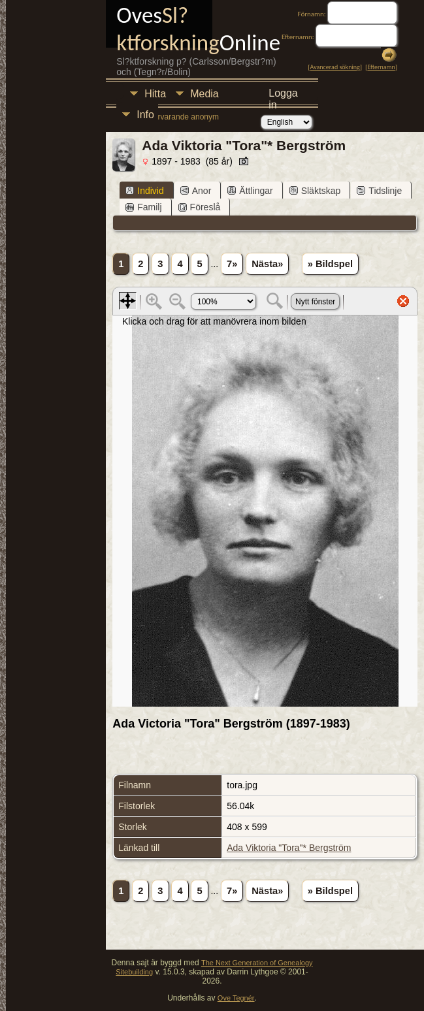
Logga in (283, 95)
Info (145, 114)
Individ (144, 190)
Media (204, 93)
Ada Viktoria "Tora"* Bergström (289, 848)
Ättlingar (249, 190)
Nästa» (267, 264)
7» (232, 264)
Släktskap (315, 190)
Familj (143, 207)
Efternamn (381, 67)
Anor (196, 190)
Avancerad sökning (335, 67)
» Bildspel (330, 264)
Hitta (155, 93)
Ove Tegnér (236, 998)
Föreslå (199, 207)
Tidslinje (379, 190)
